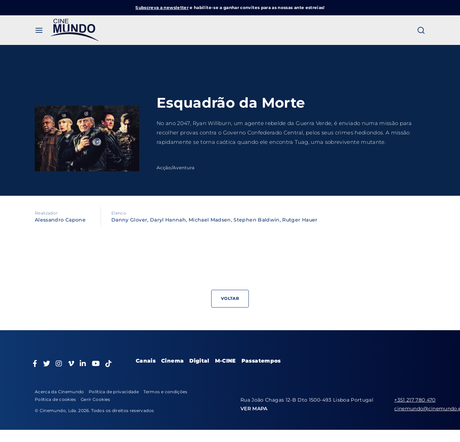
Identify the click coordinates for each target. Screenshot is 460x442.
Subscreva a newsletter (162, 7)
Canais (146, 360)
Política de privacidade (114, 391)
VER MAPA (254, 408)
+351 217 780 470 (415, 400)
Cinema (172, 360)
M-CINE (225, 360)
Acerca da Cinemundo (59, 391)
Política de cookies (55, 399)
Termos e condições (165, 391)
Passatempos (261, 360)
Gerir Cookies (95, 399)
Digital (199, 360)
